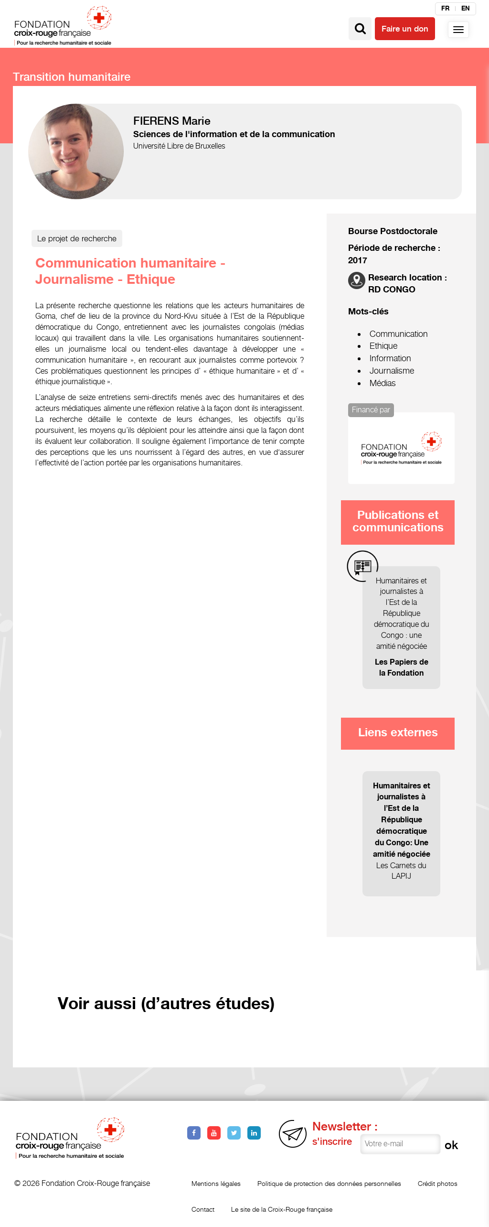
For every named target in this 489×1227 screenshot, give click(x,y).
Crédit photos (437, 1183)
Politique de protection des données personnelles (329, 1183)
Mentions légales (216, 1183)
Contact (202, 1209)
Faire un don (405, 28)
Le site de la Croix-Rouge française (281, 1209)
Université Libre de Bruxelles (179, 146)
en (465, 8)
